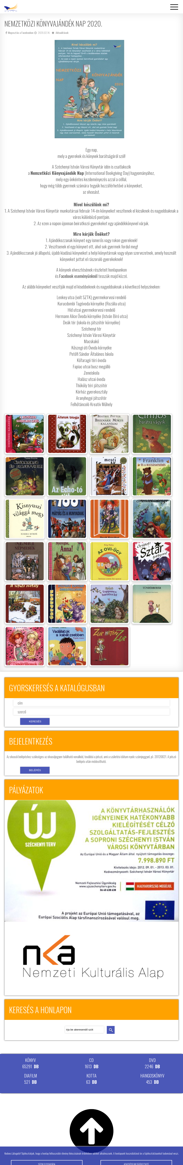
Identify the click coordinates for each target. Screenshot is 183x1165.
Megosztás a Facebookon (19, 32)
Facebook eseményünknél (78, 276)
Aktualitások (62, 32)
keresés (111, 1030)
